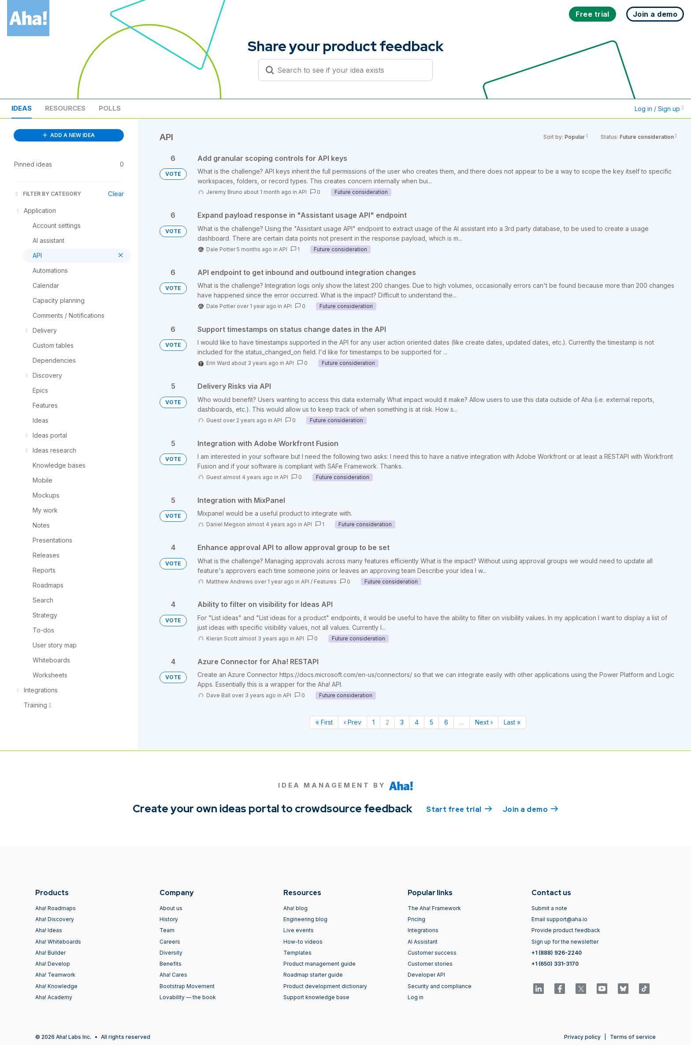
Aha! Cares (173, 974)
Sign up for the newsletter (564, 941)
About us (171, 908)
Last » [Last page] (512, 722)
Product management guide (319, 963)
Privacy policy (582, 1037)
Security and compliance (440, 986)
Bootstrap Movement (187, 986)
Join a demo (530, 809)
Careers (170, 941)
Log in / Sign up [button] (659, 108)
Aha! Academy (53, 997)
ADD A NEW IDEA (69, 135)
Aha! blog (295, 908)
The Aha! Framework (434, 908)
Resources (65, 108)
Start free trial (459, 809)
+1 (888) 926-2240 (556, 952)
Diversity (171, 952)
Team (167, 930)
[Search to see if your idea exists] (349, 70)
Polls (110, 108)
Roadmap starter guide (313, 974)
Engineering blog (305, 919)
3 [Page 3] (402, 722)
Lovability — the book (188, 997)
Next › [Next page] (484, 722)
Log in (416, 997)
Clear (116, 194)
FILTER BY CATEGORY (47, 193)
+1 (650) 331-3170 (555, 963)
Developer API (426, 974)
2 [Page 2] (387, 722)
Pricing (416, 919)
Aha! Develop (52, 963)
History (169, 919)
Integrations (423, 930)
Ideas (21, 108)
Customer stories (430, 963)
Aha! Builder (50, 952)
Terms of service (633, 1037)
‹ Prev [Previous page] (352, 722)
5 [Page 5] (431, 722)
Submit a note (549, 908)
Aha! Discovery (54, 919)
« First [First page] (324, 722)
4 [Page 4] (417, 722)
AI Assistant (423, 941)
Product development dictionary (325, 986)
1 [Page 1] (373, 722)
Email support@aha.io (559, 919)
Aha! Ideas (48, 930)
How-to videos (303, 941)
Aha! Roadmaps (55, 908)
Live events (298, 930)
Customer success (432, 952)
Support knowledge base (316, 997)
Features (325, 581)
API (302, 192)
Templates (297, 952)
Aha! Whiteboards (58, 941)
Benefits (171, 963)
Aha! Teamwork (55, 974)
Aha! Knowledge (56, 986)
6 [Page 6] (446, 722)
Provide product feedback (565, 930)
